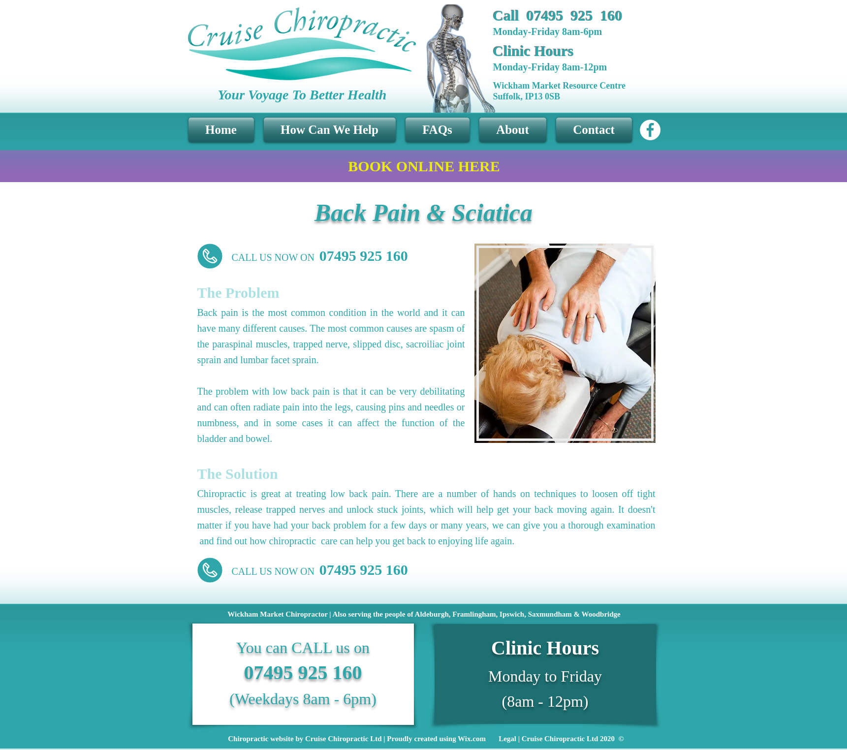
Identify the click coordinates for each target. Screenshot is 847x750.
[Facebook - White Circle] (650, 130)
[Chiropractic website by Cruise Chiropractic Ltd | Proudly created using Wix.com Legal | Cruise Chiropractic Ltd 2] (426, 739)
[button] (330, 130)
